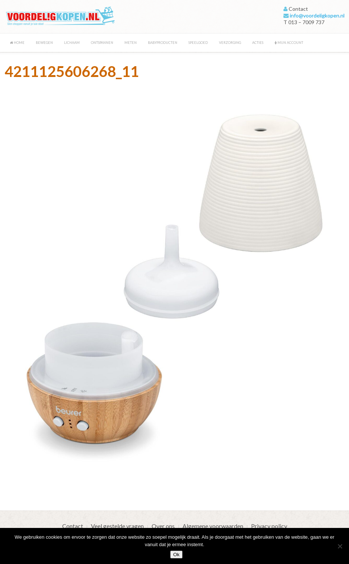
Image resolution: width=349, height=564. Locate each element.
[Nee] (339, 546)
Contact (72, 525)
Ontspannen (102, 43)
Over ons (163, 525)
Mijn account (289, 43)
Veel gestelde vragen (117, 525)
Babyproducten (162, 43)
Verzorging (230, 43)
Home (17, 43)
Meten (130, 43)
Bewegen (44, 43)
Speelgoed (198, 43)
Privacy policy (269, 525)
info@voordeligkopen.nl (317, 15)
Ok (176, 554)
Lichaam (72, 43)
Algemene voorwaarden (213, 525)
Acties (257, 43)
